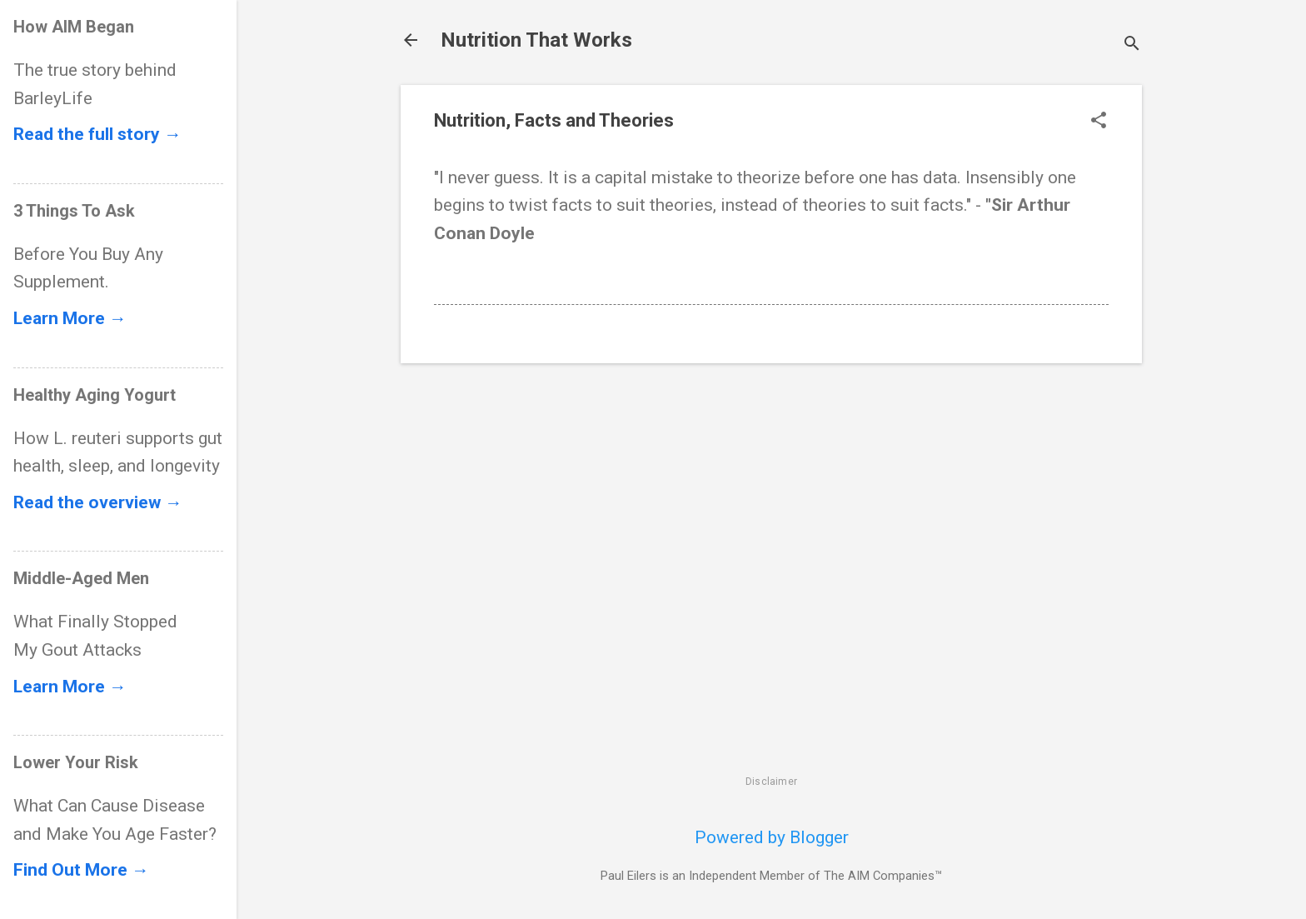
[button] (1099, 122)
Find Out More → (81, 870)
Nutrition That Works (536, 40)
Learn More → (70, 318)
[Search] (1132, 45)
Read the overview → (97, 502)
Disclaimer (771, 781)
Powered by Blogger (772, 837)
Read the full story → (97, 134)
